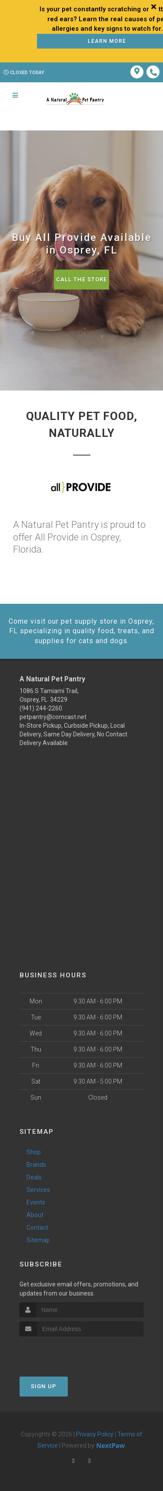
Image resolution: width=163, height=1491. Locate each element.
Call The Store (81, 279)
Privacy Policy (94, 1434)
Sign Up (44, 1386)
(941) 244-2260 (41, 708)
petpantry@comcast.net (53, 716)
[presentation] (66, 1352)
